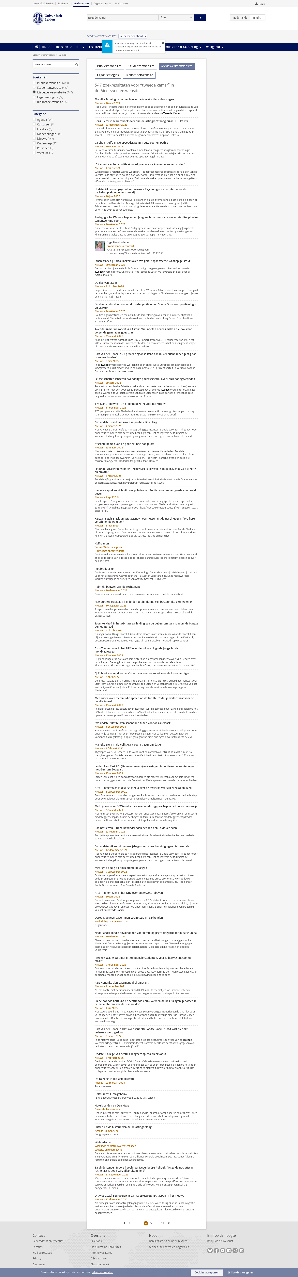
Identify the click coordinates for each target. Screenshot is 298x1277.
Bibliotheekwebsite (56, 102)
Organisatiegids (102, 3)
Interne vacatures (101, 1253)
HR (44, 47)
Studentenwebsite (56, 88)
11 (163, 1223)
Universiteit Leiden (43, 3)
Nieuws (56, 139)
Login (262, 4)
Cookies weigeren (242, 1272)
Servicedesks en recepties (48, 1241)
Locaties (56, 129)
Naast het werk (100, 1264)
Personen (56, 148)
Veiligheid (213, 47)
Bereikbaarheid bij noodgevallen (168, 1241)
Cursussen (56, 124)
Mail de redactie (42, 1253)
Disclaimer (39, 1264)
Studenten (63, 3)
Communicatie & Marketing (178, 47)
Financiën (61, 47)
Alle (163, 17)
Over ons (96, 1241)
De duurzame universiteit (106, 1247)
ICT (78, 47)
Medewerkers (81, 3)
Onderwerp (56, 143)
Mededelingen (56, 134)
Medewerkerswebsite (44, 55)
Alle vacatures (99, 1258)
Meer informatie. (102, 1272)
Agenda (56, 120)
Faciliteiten (97, 47)
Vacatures (56, 153)
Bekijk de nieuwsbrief (220, 1241)
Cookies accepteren (207, 1272)
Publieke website (56, 83)
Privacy (37, 1258)
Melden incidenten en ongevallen (169, 1247)
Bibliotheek (121, 3)
